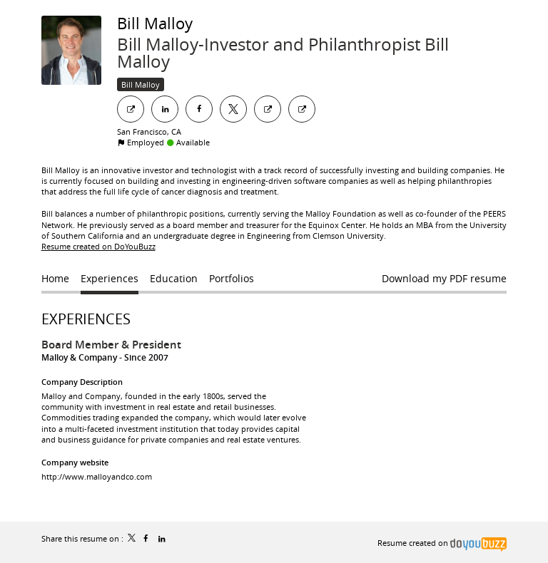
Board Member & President (111, 344)
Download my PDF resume (444, 278)
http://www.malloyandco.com (96, 476)
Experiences (86, 319)
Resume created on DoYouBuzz (98, 246)
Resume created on (442, 542)
